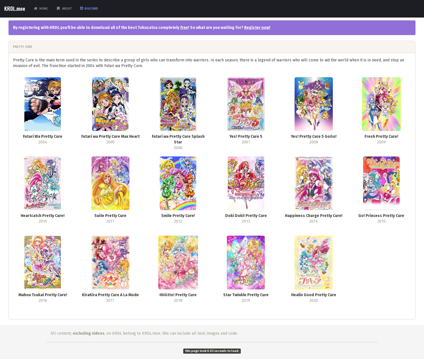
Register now (256, 27)
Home (41, 8)
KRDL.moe (14, 8)
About (64, 8)
